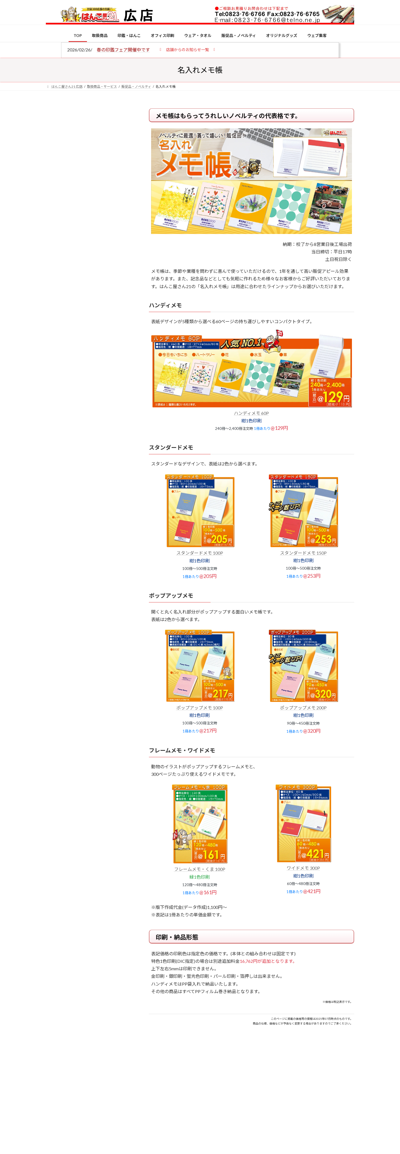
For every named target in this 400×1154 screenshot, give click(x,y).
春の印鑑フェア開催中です (123, 49)
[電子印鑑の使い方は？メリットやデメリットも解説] (56, 470)
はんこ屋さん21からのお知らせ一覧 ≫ (91, 235)
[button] (187, 49)
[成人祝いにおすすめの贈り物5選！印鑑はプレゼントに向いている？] (56, 546)
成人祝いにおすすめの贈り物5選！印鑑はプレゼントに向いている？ (100, 545)
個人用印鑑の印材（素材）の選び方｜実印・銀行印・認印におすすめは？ (100, 433)
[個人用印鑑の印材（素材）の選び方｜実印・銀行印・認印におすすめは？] (56, 434)
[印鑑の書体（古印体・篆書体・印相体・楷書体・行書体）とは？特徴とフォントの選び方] (56, 503)
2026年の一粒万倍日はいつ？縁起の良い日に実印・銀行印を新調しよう (100, 581)
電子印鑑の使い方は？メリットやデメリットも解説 (100, 466)
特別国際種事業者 (88, 396)
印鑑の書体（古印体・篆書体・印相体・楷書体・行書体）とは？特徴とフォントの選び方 (88, 215)
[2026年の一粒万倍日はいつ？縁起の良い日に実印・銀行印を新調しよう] (56, 582)
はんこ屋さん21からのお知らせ (90, 144)
